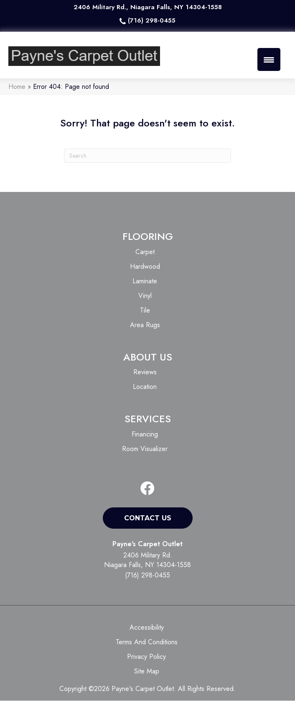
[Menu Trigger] (268, 59)
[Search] (147, 156)
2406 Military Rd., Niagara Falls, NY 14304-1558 (148, 7)
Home (16, 87)
